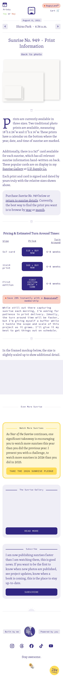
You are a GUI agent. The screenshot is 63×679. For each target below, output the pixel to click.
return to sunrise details (22, 200)
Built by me (12, 631)
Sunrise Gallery (13, 168)
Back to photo (31, 54)
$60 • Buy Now (32, 266)
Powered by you (49, 631)
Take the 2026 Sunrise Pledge (31, 471)
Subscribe (31, 592)
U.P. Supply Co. (37, 168)
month (40, 209)
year (29, 209)
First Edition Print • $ (32, 283)
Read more (31, 531)
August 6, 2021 (31, 20)
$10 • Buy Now (32, 252)
